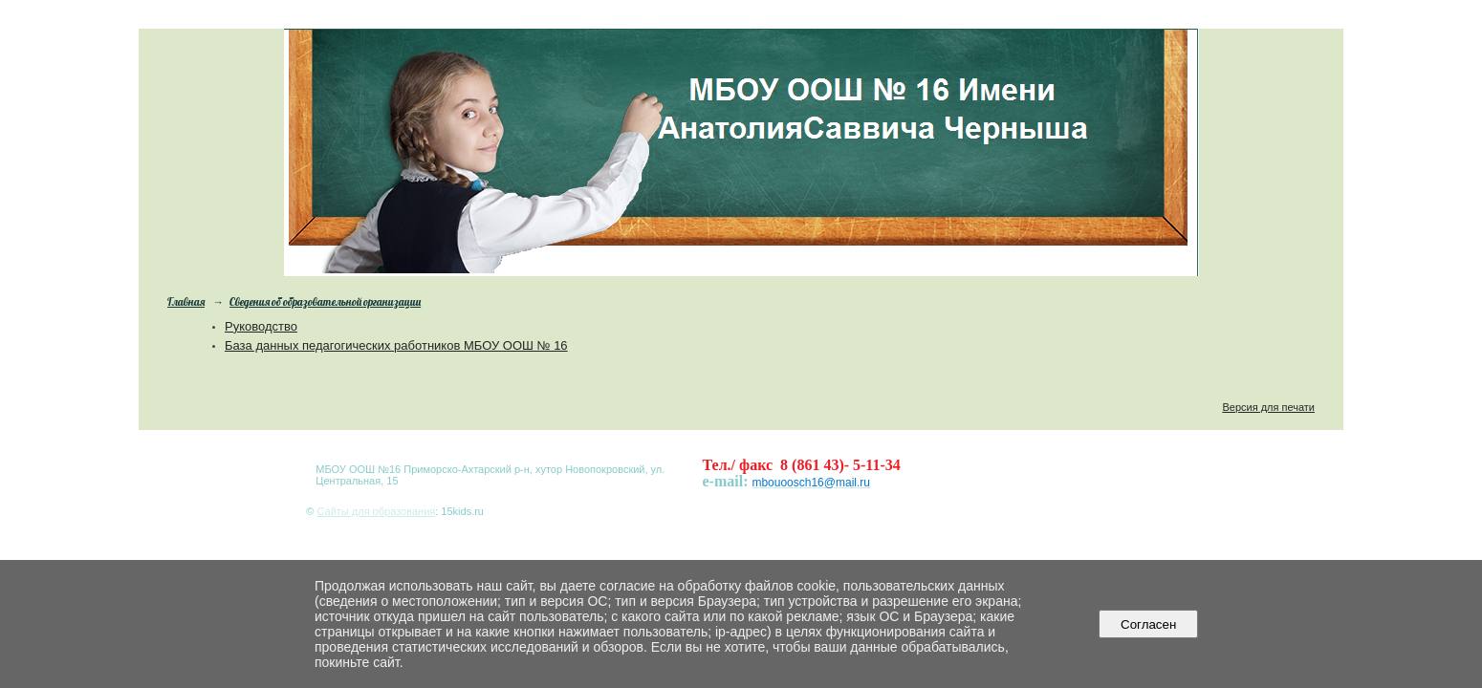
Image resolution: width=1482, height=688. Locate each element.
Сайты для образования (375, 511)
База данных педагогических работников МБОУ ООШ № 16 (396, 345)
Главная (186, 302)
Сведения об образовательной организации (325, 302)
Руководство (261, 326)
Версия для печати (1268, 407)
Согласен (1149, 624)
